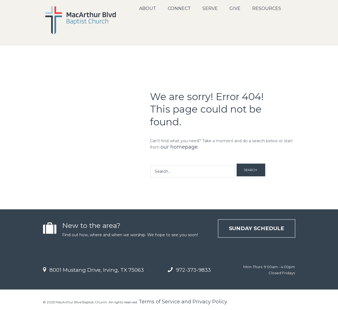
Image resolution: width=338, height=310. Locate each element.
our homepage (179, 147)
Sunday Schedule (256, 228)
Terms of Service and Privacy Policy (183, 302)
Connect (179, 8)
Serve (210, 8)
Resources (266, 8)
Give (235, 8)
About (147, 8)
